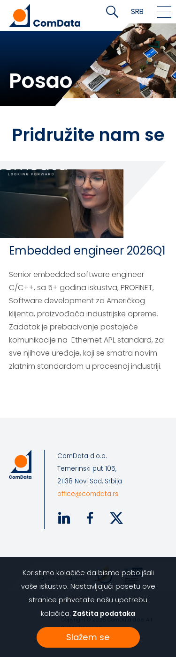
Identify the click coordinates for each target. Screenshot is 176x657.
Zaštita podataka (104, 613)
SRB (137, 11)
